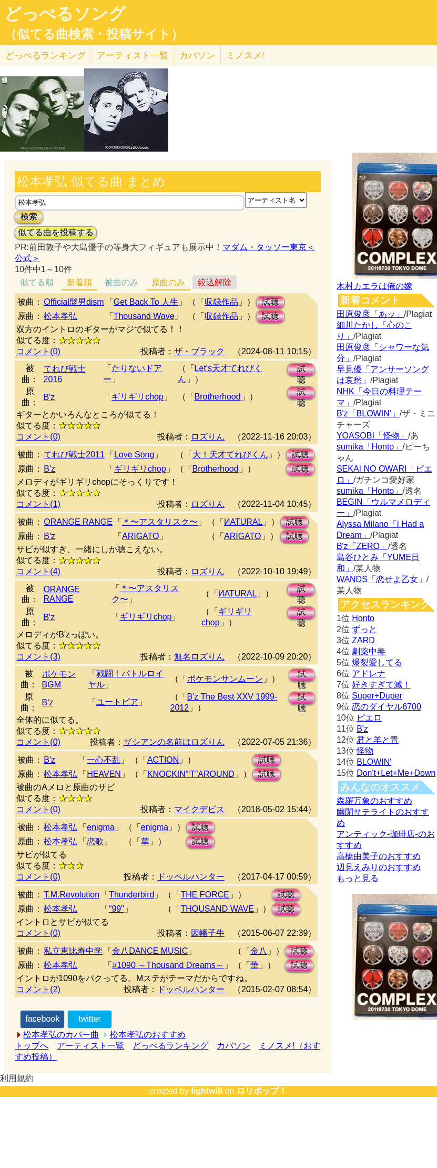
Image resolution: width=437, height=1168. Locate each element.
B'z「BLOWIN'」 (368, 413)
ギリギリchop (137, 396)
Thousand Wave (144, 316)
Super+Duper (377, 695)
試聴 (270, 301)
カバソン (197, 56)
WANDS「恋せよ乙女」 (381, 579)
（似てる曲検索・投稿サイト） (94, 34)
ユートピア (117, 701)
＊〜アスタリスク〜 (160, 521)
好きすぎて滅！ (381, 684)
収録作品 (221, 301)
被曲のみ (121, 282)
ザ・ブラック (199, 351)
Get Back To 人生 (146, 301)
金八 (258, 950)
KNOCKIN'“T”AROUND (191, 774)
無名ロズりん (199, 656)
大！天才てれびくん (230, 454)
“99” (116, 908)
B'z (49, 397)
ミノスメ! (245, 56)
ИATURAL (243, 521)
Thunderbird (131, 894)
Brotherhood (218, 396)
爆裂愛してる (377, 662)
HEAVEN (104, 774)
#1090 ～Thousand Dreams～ (168, 965)
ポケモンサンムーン (225, 678)
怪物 (365, 750)
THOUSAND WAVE (217, 908)
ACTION (163, 759)
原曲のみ (168, 282)
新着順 (79, 282)
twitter (89, 1018)
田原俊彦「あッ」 (370, 314)
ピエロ (369, 717)
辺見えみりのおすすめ (379, 867)
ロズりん (208, 436)
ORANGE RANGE (78, 521)
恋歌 (95, 841)
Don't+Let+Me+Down (396, 772)
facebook (42, 1018)
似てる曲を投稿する (56, 232)
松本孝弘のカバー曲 (61, 1034)
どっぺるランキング (170, 1045)
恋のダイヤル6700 (386, 706)
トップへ (31, 1045)
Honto (363, 618)
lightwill (206, 1090)
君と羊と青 (378, 739)
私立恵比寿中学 (73, 950)
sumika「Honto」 (369, 446)
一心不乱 (103, 759)
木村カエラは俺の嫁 (374, 286)
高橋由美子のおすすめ (379, 856)
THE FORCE (204, 894)
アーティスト (132, 56)
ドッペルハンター (191, 876)
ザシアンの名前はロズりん (174, 741)
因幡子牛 (208, 933)
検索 (29, 216)
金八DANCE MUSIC (150, 950)
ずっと (364, 629)
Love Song (134, 454)
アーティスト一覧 (90, 1045)
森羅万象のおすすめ (374, 800)
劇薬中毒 (368, 651)
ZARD (363, 640)
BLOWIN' (374, 761)
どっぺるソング (65, 13)
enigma (100, 827)
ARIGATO (140, 536)
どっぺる (45, 56)
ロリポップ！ (262, 1090)
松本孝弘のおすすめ (148, 1034)
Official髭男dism (74, 301)
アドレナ (368, 673)
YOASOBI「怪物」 (372, 435)
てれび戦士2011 (74, 454)
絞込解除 (214, 282)
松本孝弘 (60, 316)
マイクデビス (199, 809)
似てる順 (37, 282)
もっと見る (358, 878)
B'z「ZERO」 (362, 546)
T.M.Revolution (71, 894)
